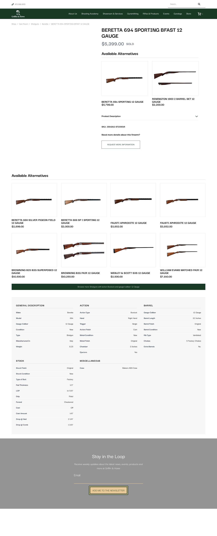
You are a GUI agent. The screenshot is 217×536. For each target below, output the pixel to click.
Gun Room (23, 24)
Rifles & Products (150, 13)
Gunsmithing (132, 13)
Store (188, 13)
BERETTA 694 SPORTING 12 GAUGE (123, 102)
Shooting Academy (89, 13)
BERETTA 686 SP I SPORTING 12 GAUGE (80, 249)
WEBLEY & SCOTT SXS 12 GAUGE (130, 300)
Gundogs (177, 13)
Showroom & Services (112, 13)
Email (77, 502)
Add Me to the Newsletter (108, 517)
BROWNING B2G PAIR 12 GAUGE (80, 300)
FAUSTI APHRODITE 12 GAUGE (129, 250)
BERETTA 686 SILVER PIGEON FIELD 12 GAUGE (33, 249)
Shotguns (35, 24)
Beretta (45, 24)
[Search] (199, 4)
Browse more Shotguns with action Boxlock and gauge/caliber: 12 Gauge (109, 314)
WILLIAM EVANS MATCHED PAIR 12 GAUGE (181, 299)
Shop (14, 24)
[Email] (108, 508)
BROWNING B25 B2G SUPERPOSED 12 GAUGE (34, 299)
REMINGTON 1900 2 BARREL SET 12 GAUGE (173, 101)
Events (166, 13)
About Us (72, 13)
